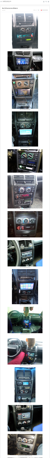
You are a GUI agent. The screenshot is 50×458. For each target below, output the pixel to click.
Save (26, 46)
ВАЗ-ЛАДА (3, 10)
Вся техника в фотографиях (7, 1)
